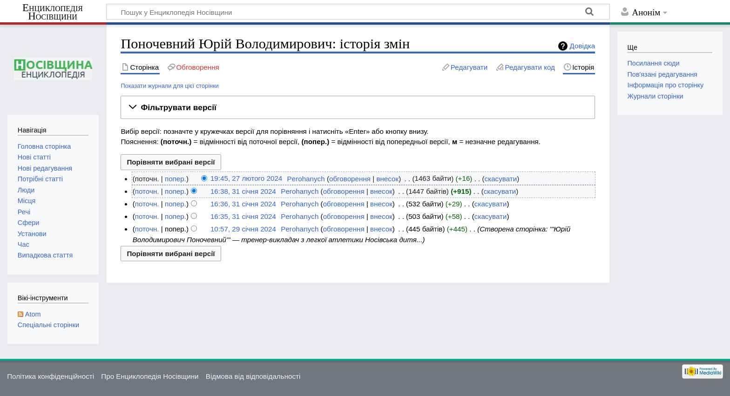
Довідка (582, 46)
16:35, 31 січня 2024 (243, 216)
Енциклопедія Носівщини (52, 12)
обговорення (350, 179)
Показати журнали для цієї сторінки (169, 85)
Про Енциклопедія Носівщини (149, 376)
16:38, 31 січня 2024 (243, 191)
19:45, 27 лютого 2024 (246, 179)
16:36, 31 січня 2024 (243, 204)
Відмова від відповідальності (253, 376)
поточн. (147, 191)
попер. (175, 179)
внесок (387, 179)
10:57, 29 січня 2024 (243, 229)
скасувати (501, 179)
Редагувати (469, 67)
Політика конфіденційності (50, 376)
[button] (357, 107)
